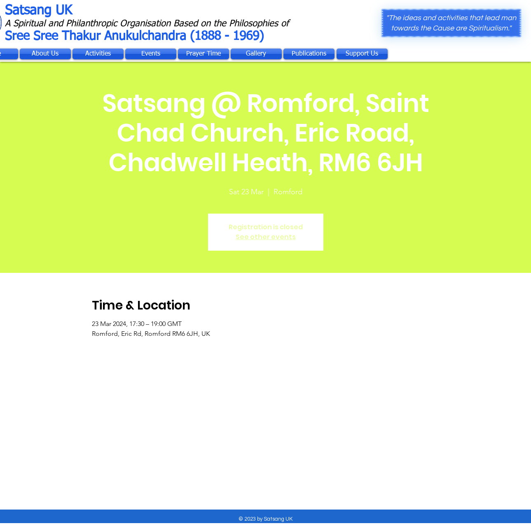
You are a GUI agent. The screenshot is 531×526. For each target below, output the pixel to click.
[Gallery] (256, 54)
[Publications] (309, 54)
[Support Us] (362, 54)
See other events (266, 237)
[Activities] (98, 54)
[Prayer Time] (203, 54)
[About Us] (45, 54)
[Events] (150, 54)
